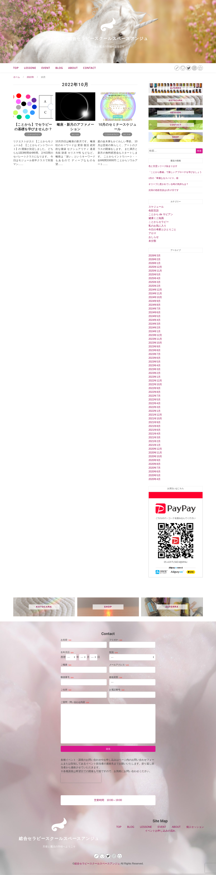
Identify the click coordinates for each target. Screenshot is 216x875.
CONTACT (89, 68)
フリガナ (115, 639)
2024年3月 (155, 323)
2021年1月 (155, 445)
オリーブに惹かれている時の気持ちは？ (168, 184)
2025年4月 (155, 278)
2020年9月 (155, 460)
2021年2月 (155, 441)
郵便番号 (67, 677)
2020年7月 (155, 467)
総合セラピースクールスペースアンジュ (108, 38)
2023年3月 (155, 369)
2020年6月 (155, 471)
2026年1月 (155, 263)
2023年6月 (155, 358)
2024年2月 (155, 327)
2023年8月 (155, 350)
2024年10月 (155, 297)
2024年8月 (155, 304)
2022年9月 (155, 388)
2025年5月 (155, 274)
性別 (113, 652)
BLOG (59, 68)
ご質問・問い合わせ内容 (75, 702)
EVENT (45, 68)
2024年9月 (155, 301)
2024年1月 (155, 331)
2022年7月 (155, 395)
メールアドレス (119, 664)
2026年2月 (155, 259)
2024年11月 (155, 293)
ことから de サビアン (161, 214)
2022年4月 (155, 403)
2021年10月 (155, 418)
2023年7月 (155, 354)
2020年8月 (155, 464)
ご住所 (66, 689)
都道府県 (115, 677)
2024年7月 (155, 308)
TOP (16, 68)
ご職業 (66, 664)
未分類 (152, 241)
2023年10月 (155, 342)
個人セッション (195, 827)
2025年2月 (155, 286)
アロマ (152, 233)
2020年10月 (155, 456)
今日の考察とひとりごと (162, 229)
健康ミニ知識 (156, 218)
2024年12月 (155, 289)
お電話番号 (116, 689)
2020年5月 (155, 475)
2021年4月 (155, 433)
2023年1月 (155, 376)
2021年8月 (155, 426)
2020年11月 (155, 452)
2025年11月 (155, 270)
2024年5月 (155, 316)
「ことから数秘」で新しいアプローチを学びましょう (175, 172)
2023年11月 (155, 339)
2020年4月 (155, 479)
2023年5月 (155, 361)
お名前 (66, 639)
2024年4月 (155, 320)
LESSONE (30, 68)
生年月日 (67, 652)
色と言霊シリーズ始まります (163, 166)
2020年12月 (155, 448)
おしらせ (75, 134)
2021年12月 (155, 414)
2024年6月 (155, 312)
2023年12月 (155, 335)
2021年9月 (155, 422)
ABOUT (73, 68)
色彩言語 (154, 210)
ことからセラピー (33, 134)
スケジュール (156, 206)
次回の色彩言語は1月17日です (164, 190)
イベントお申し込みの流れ (160, 830)
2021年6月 (155, 430)
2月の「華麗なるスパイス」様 (164, 178)
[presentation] (81, 778)
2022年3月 (155, 407)
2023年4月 (155, 365)
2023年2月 (155, 373)
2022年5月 (155, 399)
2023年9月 (155, 346)
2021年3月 (155, 437)
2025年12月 (155, 267)
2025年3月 (155, 282)
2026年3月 (155, 255)
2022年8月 (155, 392)
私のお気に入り (157, 225)
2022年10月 (155, 384)
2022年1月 (155, 411)
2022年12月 (155, 380)
